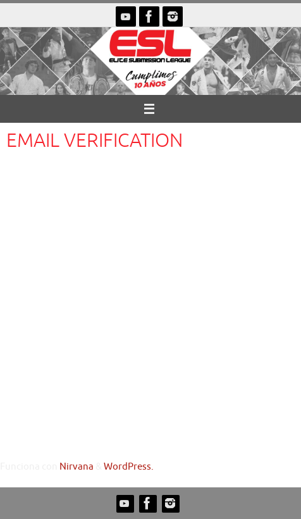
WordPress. (129, 466)
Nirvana (76, 466)
